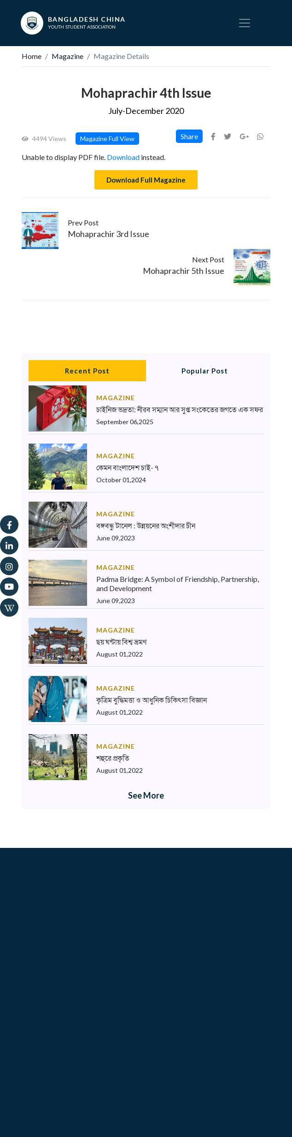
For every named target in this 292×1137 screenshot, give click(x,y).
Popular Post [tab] (204, 371)
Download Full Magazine (146, 180)
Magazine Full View (107, 138)
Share (189, 136)
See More (146, 795)
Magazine (67, 56)
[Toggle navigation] (244, 23)
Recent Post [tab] (87, 371)
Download (123, 157)
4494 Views (44, 138)
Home (31, 56)
